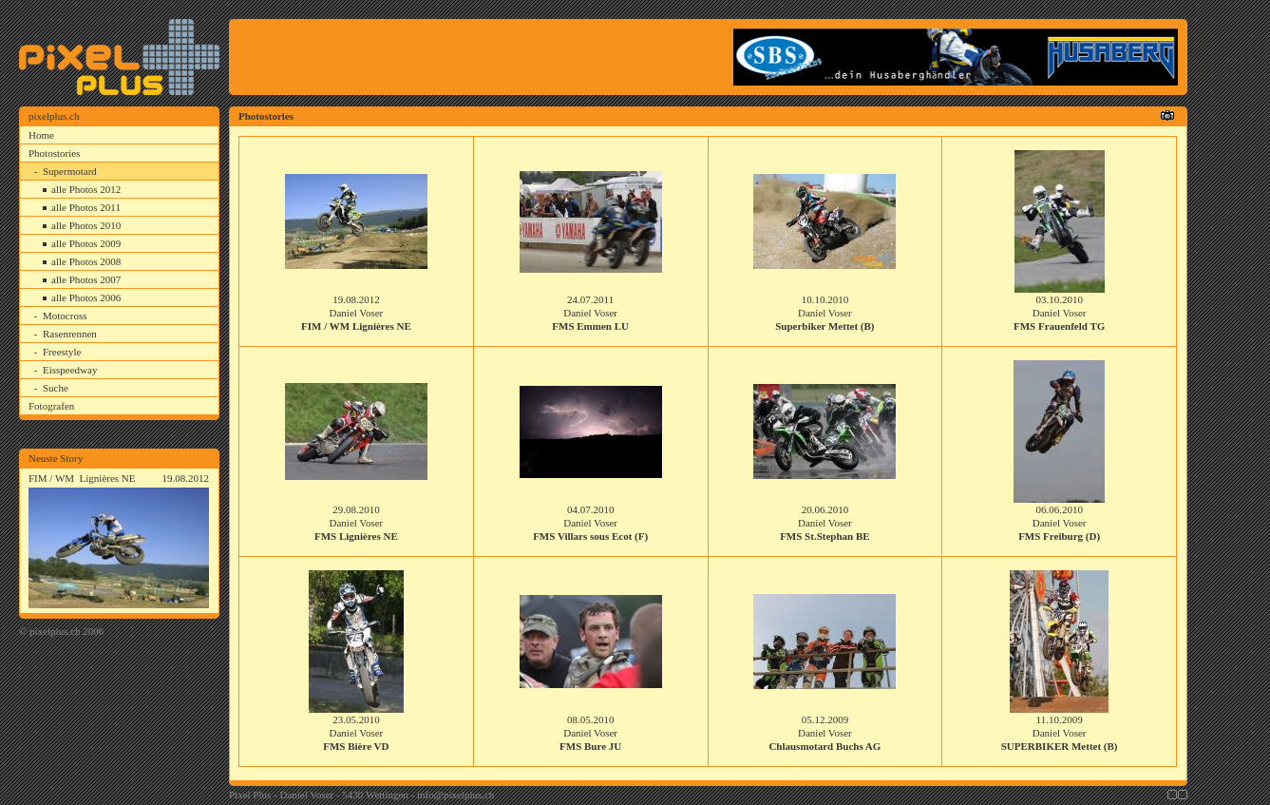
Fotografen (51, 406)
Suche (55, 387)
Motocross (64, 315)
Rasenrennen (70, 333)
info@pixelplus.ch (455, 794)
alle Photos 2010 (86, 225)
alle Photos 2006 (86, 297)
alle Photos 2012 (86, 189)
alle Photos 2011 (86, 207)
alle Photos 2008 (86, 261)
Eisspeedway (70, 369)
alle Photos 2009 (86, 243)
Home (41, 135)
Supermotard (70, 171)
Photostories (54, 153)
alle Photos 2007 (86, 279)
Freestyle (62, 351)
